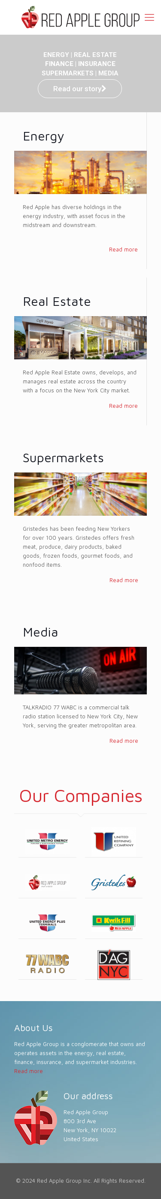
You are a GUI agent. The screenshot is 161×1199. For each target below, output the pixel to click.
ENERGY (56, 55)
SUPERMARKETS (68, 73)
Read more (123, 249)
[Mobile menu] (149, 17)
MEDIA (108, 73)
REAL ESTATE (95, 55)
